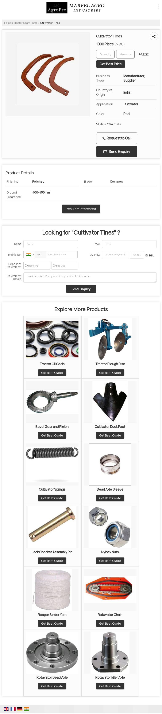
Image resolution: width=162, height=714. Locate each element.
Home (7, 23)
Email (97, 244)
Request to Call (117, 138)
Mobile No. (14, 254)
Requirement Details (13, 277)
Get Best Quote (52, 373)
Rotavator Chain (110, 615)
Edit (143, 54)
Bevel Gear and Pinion (52, 427)
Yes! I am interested (81, 209)
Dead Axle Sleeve (110, 489)
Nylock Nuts (110, 552)
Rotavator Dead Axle (52, 677)
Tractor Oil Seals (52, 364)
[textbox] (125, 54)
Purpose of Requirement (13, 265)
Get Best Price (111, 64)
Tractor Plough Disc (110, 364)
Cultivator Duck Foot (110, 427)
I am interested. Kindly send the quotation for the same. (90, 277)
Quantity (95, 254)
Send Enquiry (116, 151)
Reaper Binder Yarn (52, 615)
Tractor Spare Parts (25, 23)
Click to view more (108, 124)
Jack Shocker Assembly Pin (52, 552)
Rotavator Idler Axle (110, 677)
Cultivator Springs (52, 489)
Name (17, 244)
